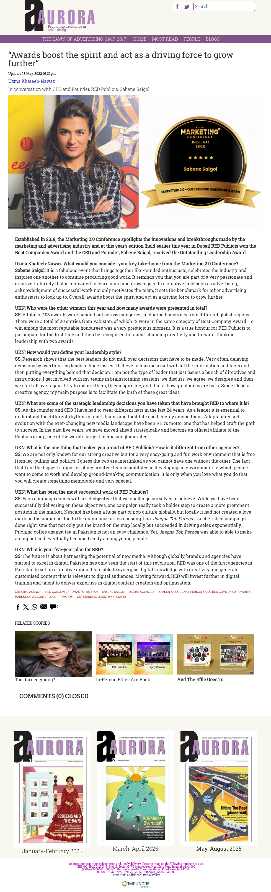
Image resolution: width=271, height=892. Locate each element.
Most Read (165, 39)
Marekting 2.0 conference (35, 597)
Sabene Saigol (113, 592)
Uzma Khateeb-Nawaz (31, 81)
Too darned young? (35, 679)
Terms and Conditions (125, 875)
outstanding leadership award (101, 597)
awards (67, 597)
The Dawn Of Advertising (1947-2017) (85, 39)
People (192, 39)
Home (139, 39)
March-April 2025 (135, 848)
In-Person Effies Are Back (123, 679)
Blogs (213, 39)
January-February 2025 (52, 851)
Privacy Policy (150, 875)
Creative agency (28, 592)
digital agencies (141, 592)
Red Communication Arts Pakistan (71, 592)
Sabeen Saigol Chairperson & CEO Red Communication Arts (205, 592)
